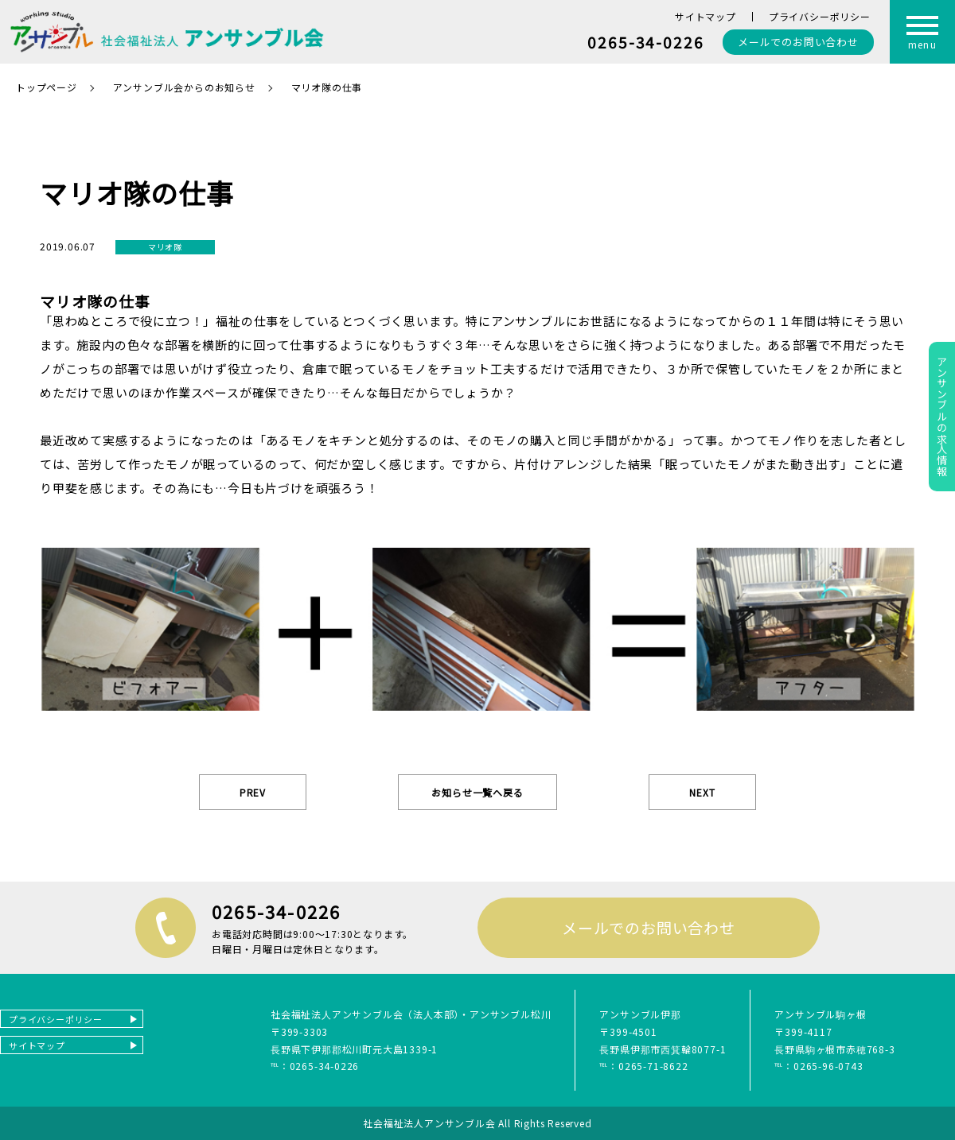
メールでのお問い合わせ (648, 927)
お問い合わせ (798, 41)
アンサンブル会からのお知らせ (184, 87)
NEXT (702, 792)
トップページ (46, 87)
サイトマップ (705, 16)
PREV (253, 792)
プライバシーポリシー (820, 16)
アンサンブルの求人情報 (941, 416)
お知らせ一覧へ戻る (477, 792)
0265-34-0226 (645, 41)
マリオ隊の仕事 (327, 87)
